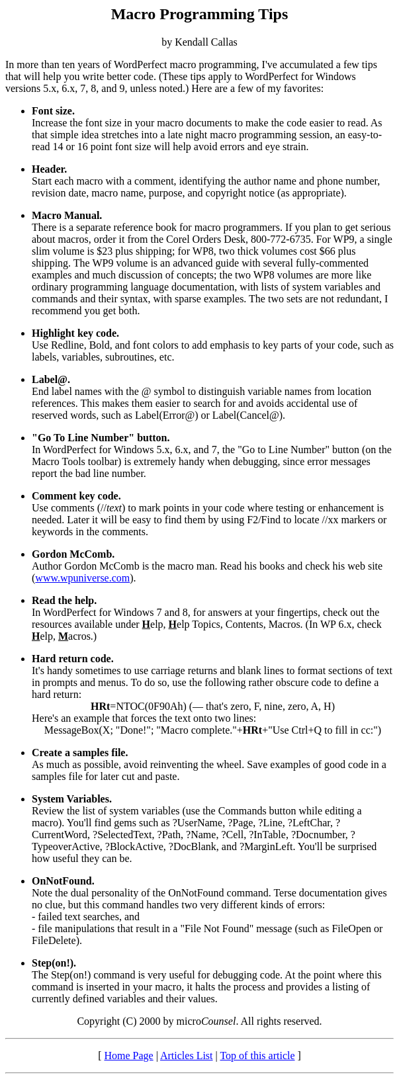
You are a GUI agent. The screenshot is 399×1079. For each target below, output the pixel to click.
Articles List (186, 1055)
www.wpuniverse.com (82, 577)
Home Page (128, 1055)
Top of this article (257, 1055)
